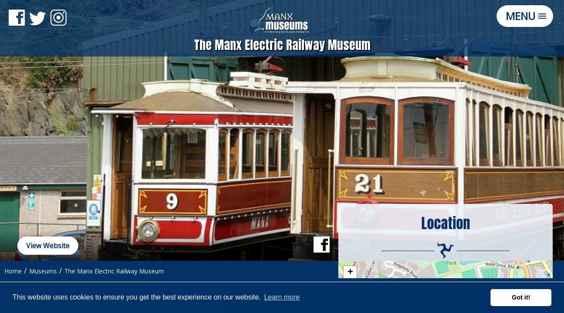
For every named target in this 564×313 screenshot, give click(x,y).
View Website (48, 245)
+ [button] (350, 272)
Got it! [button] (521, 297)
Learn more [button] (282, 297)
